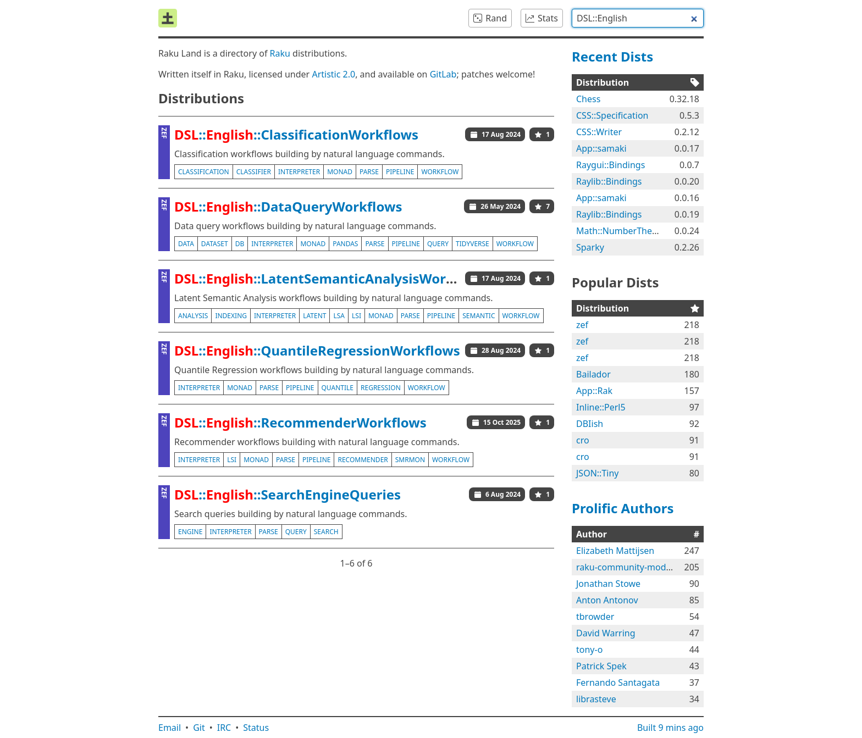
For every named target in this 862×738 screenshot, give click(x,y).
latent (314, 315)
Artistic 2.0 (333, 74)
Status (256, 728)
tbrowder (595, 617)
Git (199, 728)
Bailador (593, 374)
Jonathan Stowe (608, 584)
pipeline (400, 171)
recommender (363, 459)
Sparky (590, 247)
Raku (280, 53)
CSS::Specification (612, 115)
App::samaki (601, 148)
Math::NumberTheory (620, 231)
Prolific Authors (623, 508)
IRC (224, 728)
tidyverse (472, 243)
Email (169, 728)
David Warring (606, 633)
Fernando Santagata (618, 682)
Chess (588, 99)
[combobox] (638, 18)
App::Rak (594, 391)
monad (339, 171)
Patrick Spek (601, 666)
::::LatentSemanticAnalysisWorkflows (331, 278)
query (438, 243)
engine (190, 531)
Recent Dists (612, 56)
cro (582, 440)
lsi (356, 315)
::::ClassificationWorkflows (296, 134)
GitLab (443, 74)
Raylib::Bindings (609, 181)
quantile (338, 387)
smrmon (410, 459)
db (240, 243)
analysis (193, 315)
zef (582, 325)
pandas (345, 243)
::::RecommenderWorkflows (300, 422)
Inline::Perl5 (601, 407)
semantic (478, 315)
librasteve (596, 699)
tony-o (589, 649)
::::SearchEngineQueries (287, 494)
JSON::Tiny (597, 473)
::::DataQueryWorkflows (288, 206)
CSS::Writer (599, 132)
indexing (231, 315)
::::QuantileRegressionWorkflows (317, 350)
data (186, 243)
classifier (253, 171)
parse (369, 171)
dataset (214, 243)
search (326, 531)
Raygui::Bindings (610, 165)
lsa (339, 315)
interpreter (299, 171)
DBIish (589, 424)
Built (670, 728)
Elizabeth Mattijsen (615, 551)
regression (381, 387)
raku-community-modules (629, 567)
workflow (439, 171)
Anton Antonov (607, 600)
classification (203, 171)
